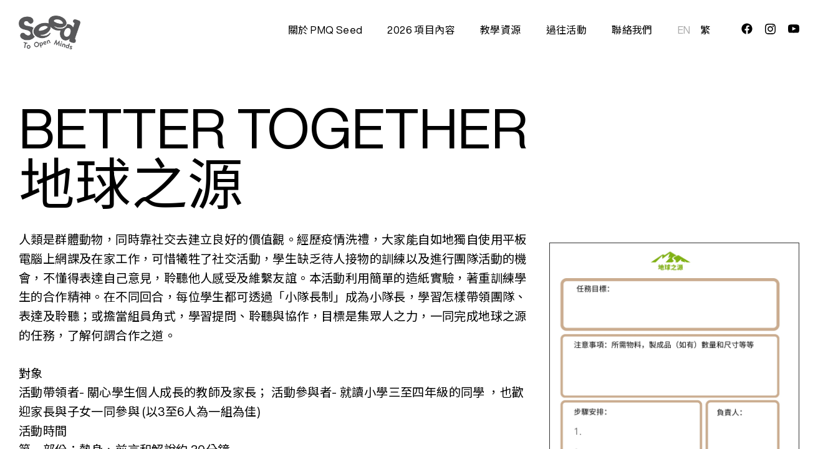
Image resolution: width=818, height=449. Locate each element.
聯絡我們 (632, 30)
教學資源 (500, 30)
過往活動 (566, 30)
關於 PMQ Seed (325, 30)
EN (684, 30)
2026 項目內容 (421, 30)
